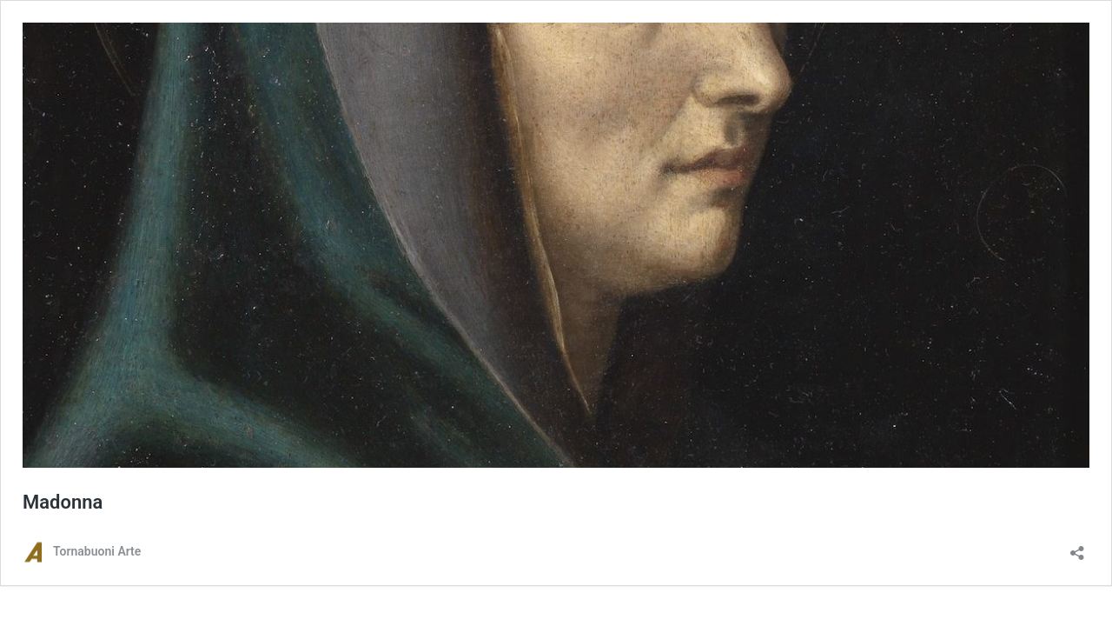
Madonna (63, 502)
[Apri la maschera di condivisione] (1077, 547)
